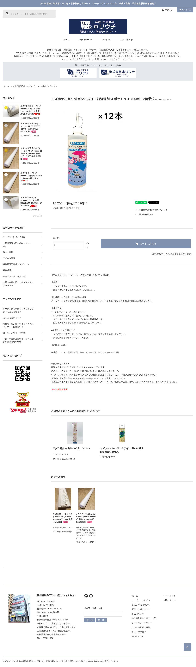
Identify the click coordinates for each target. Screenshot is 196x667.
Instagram (106, 39)
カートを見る (169, 596)
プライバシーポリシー (142, 623)
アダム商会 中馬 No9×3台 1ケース (71, 448)
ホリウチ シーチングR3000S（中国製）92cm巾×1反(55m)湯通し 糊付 (31, 176)
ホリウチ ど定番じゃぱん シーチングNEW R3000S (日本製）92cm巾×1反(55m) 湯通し (30, 128)
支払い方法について (141, 605)
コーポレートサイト (141, 600)
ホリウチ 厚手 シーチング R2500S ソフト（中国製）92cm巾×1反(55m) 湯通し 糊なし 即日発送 (30, 110)
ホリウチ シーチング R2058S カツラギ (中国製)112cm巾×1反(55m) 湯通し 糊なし (31, 202)
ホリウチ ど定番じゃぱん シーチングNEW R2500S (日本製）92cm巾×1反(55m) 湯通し (86, 518)
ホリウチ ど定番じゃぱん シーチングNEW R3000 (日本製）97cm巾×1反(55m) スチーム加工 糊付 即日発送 (31, 153)
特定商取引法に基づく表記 (178, 254)
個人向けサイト (87, 56)
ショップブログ (139, 632)
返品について (158, 254)
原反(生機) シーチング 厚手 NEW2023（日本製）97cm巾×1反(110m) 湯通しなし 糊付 (62, 518)
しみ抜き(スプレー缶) (48, 86)
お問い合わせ (126, 39)
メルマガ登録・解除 (141, 627)
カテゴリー (86, 39)
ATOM (140, 636)
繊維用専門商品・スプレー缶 (24, 86)
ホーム (66, 39)
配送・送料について (141, 609)
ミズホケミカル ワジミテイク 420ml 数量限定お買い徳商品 (122, 450)
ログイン (169, 10)
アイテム (184, 10)
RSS (134, 636)
